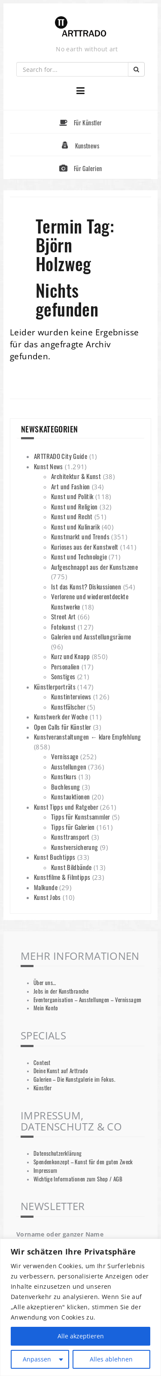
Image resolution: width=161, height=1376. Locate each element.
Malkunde (46, 887)
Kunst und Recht (72, 516)
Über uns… (44, 983)
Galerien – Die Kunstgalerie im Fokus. (74, 1079)
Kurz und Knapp (70, 656)
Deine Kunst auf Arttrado (60, 1071)
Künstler (42, 1088)
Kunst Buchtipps (55, 856)
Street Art (63, 616)
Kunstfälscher (68, 706)
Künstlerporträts (55, 686)
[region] (80, 1307)
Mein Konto (45, 1008)
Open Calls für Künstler (62, 726)
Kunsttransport (70, 836)
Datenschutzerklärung (57, 1153)
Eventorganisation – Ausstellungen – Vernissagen (87, 1000)
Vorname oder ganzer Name (59, 1234)
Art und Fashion (70, 486)
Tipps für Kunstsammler (80, 816)
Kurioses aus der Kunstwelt (84, 546)
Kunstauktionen (70, 796)
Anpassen (37, 1359)
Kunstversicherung (74, 847)
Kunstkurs (63, 776)
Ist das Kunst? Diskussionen (86, 586)
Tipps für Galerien (73, 827)
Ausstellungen (68, 766)
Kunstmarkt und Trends (80, 536)
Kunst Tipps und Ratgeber (66, 806)
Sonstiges (63, 676)
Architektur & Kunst (76, 476)
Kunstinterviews (71, 696)
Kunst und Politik (72, 496)
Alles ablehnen (111, 1359)
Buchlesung (65, 786)
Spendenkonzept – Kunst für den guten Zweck (83, 1162)
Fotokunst (63, 626)
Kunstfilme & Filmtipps (62, 877)
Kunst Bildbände (71, 867)
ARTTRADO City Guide (60, 456)
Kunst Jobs (47, 897)
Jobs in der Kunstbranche (60, 991)
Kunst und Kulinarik (75, 526)
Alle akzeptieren (81, 1336)
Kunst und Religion (74, 506)
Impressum (45, 1170)
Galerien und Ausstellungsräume (91, 636)
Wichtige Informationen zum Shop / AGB (77, 1179)
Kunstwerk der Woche (61, 716)
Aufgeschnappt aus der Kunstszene (94, 566)
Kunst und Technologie (79, 556)
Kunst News (48, 466)
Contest (42, 1063)
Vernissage (65, 756)
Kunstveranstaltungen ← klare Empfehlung (87, 736)
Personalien (65, 666)
